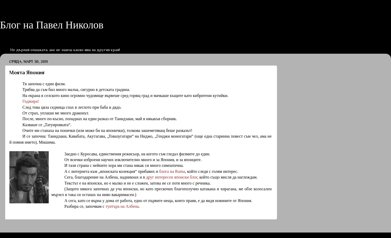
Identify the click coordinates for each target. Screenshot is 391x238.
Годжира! (30, 101)
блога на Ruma (172, 171)
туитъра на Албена (122, 206)
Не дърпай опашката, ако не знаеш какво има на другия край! (65, 49)
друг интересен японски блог (171, 177)
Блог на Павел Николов (51, 25)
